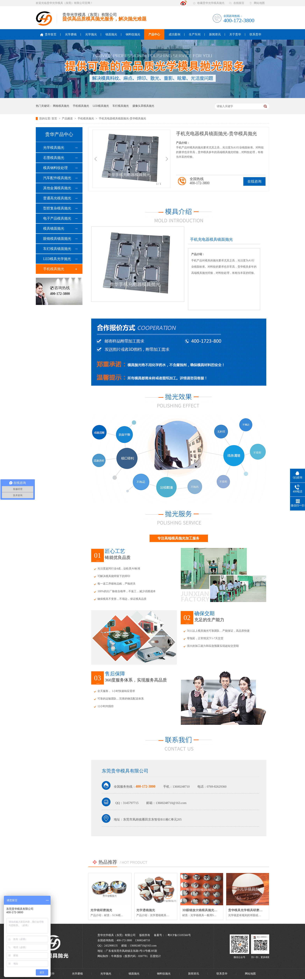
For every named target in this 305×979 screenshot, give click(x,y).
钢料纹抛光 (133, 34)
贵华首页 (48, 34)
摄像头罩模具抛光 (143, 105)
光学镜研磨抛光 (101, 910)
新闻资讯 (215, 34)
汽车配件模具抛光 (57, 178)
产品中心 (154, 34)
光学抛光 (91, 34)
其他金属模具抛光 (57, 188)
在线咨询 (254, 181)
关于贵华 (235, 34)
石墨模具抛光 (53, 158)
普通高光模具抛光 (57, 198)
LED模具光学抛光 (57, 259)
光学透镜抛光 (145, 910)
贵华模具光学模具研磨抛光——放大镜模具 (257, 910)
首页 (55, 118)
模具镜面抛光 (53, 228)
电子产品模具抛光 (57, 218)
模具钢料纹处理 (55, 168)
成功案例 (174, 34)
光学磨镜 (71, 34)
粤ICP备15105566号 (179, 935)
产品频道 (68, 118)
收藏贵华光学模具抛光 (210, 3)
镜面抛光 (111, 34)
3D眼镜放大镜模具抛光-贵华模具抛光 (208, 910)
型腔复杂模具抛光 (57, 208)
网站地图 (259, 3)
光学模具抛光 (53, 148)
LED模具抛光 (101, 105)
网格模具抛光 (61, 105)
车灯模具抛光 (120, 105)
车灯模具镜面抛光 (57, 249)
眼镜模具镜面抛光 (57, 239)
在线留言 (238, 3)
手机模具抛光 (81, 105)
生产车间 (195, 34)
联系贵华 (255, 34)
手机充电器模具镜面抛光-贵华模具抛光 (122, 118)
